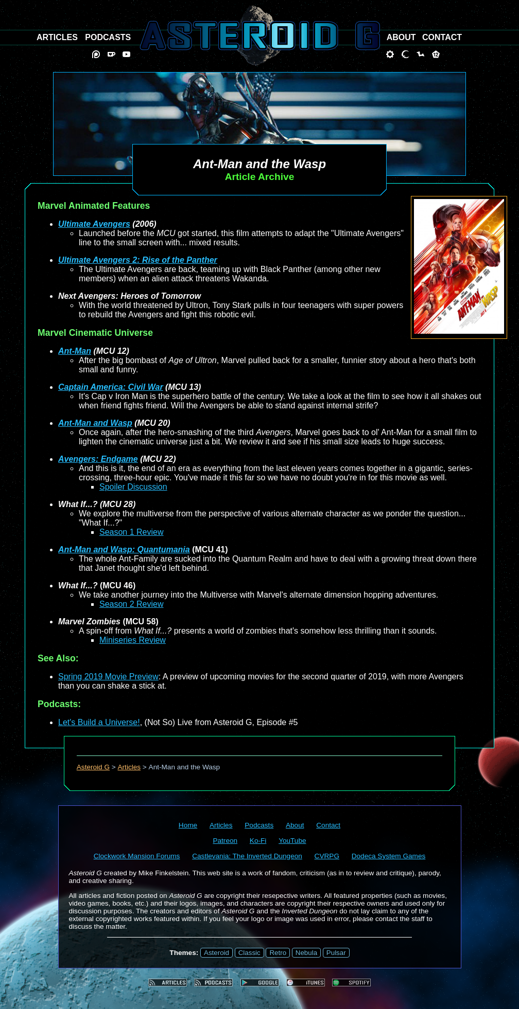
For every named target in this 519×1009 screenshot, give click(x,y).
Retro (277, 953)
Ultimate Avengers (94, 224)
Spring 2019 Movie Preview (108, 676)
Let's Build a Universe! (99, 722)
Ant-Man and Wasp (95, 423)
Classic (249, 953)
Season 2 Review (131, 604)
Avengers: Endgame (98, 459)
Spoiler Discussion (133, 486)
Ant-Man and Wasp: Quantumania (124, 549)
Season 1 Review (131, 532)
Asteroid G (93, 767)
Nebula (306, 953)
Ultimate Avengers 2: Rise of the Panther (137, 260)
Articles (129, 767)
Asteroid (216, 953)
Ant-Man (74, 351)
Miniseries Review (132, 640)
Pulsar (336, 953)
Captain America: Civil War (110, 387)
